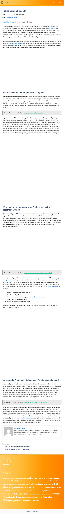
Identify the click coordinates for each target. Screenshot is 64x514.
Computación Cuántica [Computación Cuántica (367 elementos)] (35, 481)
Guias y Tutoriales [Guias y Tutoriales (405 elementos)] (48, 484)
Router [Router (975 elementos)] (28, 494)
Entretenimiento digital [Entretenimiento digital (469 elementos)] (23, 484)
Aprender (13, 22)
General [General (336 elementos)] (36, 484)
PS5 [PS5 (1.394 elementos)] (45, 491)
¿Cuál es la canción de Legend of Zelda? (17, 446)
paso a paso (51, 28)
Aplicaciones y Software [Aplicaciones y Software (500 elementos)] (45, 478)
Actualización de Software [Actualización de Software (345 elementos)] (8, 478)
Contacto (6, 464)
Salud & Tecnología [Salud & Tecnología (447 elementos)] (34, 494)
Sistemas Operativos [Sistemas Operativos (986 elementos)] (46, 494)
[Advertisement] (32, 62)
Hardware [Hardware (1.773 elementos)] (19, 488)
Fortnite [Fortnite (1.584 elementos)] (31, 484)
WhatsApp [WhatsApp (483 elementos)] (19, 500)
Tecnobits (5, 22)
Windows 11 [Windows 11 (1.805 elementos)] (37, 500)
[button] (53, 2)
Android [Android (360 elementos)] (16, 478)
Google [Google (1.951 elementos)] (40, 484)
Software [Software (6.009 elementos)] (56, 494)
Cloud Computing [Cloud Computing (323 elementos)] (26, 481)
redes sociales (26, 418)
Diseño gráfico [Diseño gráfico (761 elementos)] (52, 481)
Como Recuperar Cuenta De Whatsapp (17, 449)
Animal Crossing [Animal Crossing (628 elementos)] (22, 478)
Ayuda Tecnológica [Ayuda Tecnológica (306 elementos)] (7, 481)
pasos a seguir (52, 286)
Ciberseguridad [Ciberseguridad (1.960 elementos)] (16, 481)
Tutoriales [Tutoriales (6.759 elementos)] (47, 497)
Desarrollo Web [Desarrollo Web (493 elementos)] (43, 481)
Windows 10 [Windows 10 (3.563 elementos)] (27, 500)
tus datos (35, 297)
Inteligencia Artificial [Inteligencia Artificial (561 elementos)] (40, 487)
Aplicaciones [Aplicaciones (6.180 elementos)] (33, 478)
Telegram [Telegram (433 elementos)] (36, 497)
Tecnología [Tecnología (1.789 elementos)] (21, 497)
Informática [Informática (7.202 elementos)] (28, 487)
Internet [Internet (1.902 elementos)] (48, 488)
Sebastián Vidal (12, 17)
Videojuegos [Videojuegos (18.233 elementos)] (10, 500)
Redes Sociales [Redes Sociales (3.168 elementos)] (20, 494)
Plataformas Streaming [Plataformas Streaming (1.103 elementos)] (37, 491)
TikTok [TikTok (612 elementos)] (40, 497)
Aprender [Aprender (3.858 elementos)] (55, 478)
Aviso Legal (7, 462)
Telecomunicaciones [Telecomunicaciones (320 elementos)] (29, 497)
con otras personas (16, 43)
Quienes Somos (8, 459)
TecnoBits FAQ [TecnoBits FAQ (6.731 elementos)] (10, 497)
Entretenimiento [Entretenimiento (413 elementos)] (13, 484)
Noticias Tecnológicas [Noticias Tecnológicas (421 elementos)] (24, 491)
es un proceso (6, 280)
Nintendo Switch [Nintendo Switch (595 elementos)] (15, 491)
